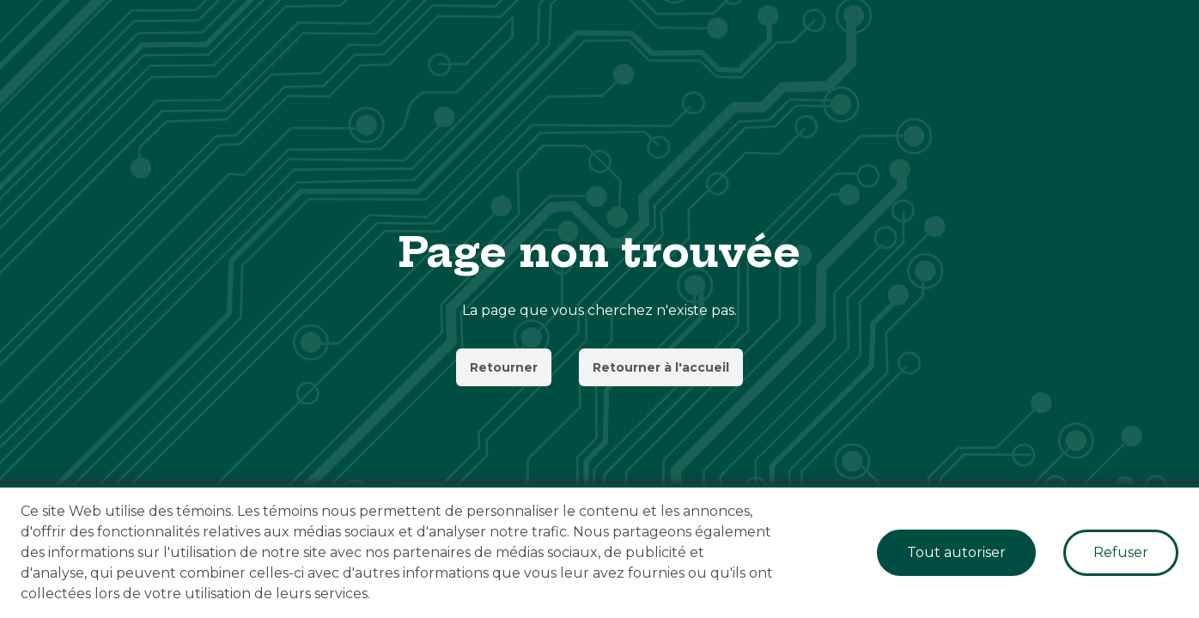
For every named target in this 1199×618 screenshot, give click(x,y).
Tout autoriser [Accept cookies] (956, 552)
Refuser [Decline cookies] (1120, 552)
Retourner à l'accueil (661, 367)
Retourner (504, 367)
